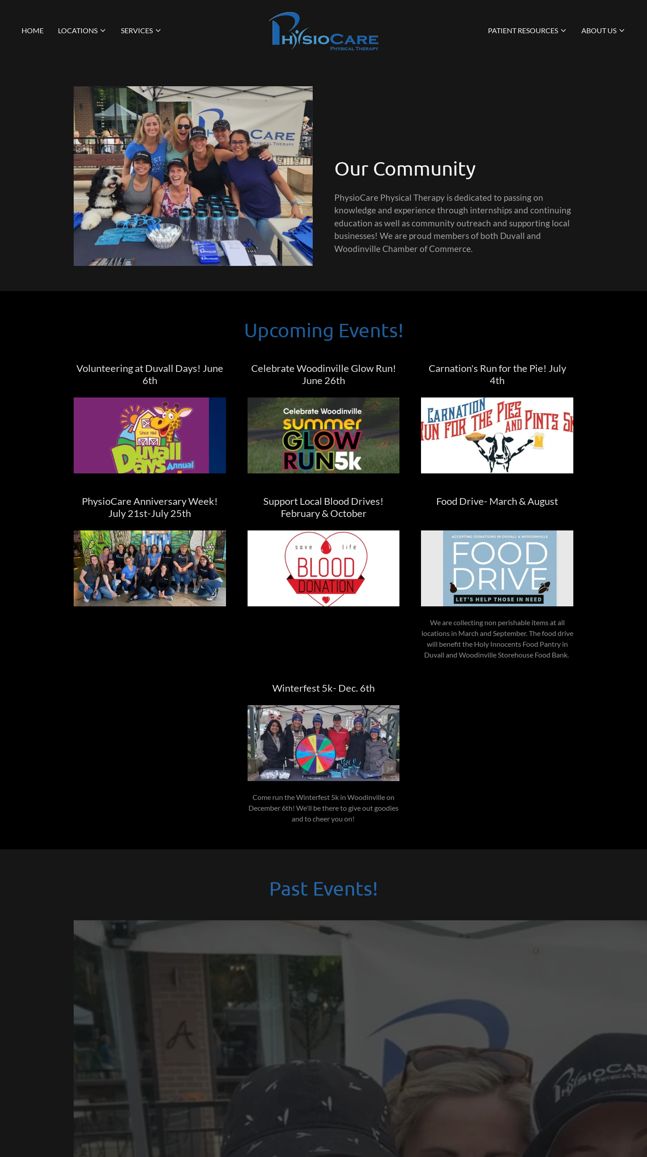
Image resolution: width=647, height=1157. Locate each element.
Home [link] (33, 30)
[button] (82, 30)
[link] (323, 29)
